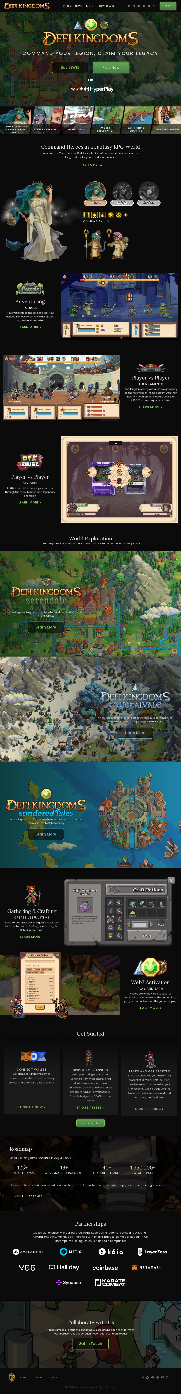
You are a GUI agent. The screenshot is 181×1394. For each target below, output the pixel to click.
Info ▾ (67, 6)
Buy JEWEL (106, 6)
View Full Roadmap (28, 1196)
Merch (91, 6)
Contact (55, 1377)
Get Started (90, 1123)
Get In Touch (90, 1343)
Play (168, 6)
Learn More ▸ (90, 165)
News (79, 6)
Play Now (110, 67)
